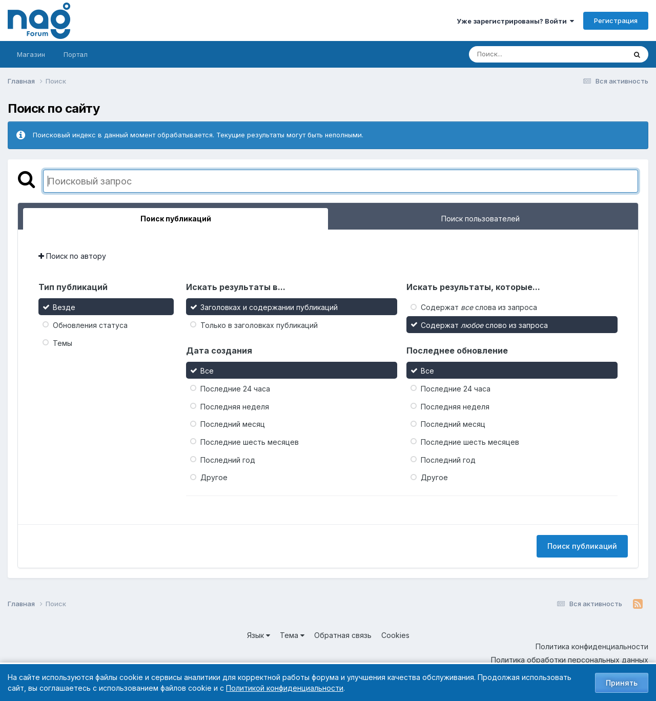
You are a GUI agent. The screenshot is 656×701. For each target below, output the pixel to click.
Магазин (31, 54)
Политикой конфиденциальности (284, 688)
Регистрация (616, 20)
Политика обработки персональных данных (569, 659)
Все (207, 370)
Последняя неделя (234, 406)
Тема (292, 635)
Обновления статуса (90, 325)
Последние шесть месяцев (249, 442)
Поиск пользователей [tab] (480, 218)
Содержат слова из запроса (479, 307)
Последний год (227, 459)
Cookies (395, 635)
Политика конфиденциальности (592, 646)
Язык (258, 635)
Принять (622, 682)
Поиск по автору (72, 256)
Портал (76, 54)
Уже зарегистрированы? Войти (515, 21)
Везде (64, 307)
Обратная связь (343, 635)
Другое (214, 477)
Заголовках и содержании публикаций (269, 307)
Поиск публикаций (582, 546)
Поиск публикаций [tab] (175, 218)
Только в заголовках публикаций (259, 325)
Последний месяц (232, 424)
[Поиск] (528, 54)
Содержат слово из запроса (484, 325)
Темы (62, 342)
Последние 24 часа (235, 388)
